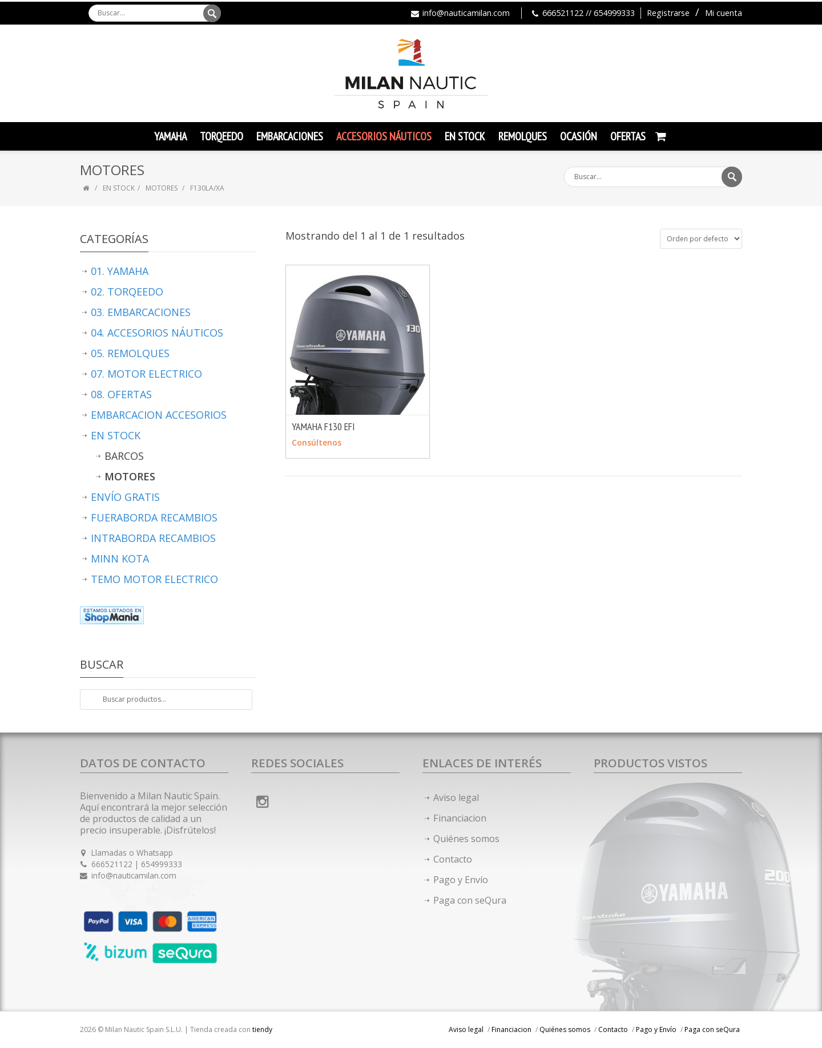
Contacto (452, 859)
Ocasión (578, 136)
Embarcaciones (289, 136)
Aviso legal (456, 797)
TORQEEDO (221, 136)
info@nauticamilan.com (466, 12)
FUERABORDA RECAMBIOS (154, 517)
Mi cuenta (723, 12)
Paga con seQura (469, 900)
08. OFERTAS (121, 394)
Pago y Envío (460, 879)
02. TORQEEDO (127, 291)
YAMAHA (170, 136)
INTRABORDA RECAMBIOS (153, 538)
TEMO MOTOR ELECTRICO (154, 579)
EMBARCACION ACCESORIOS (159, 415)
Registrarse (668, 12)
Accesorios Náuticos (384, 136)
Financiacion (459, 818)
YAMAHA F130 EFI (323, 426)
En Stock (465, 136)
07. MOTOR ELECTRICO (146, 374)
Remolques (522, 136)
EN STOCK (119, 188)
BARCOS (124, 456)
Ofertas (628, 136)
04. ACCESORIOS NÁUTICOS (157, 332)
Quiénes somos (466, 838)
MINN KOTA (120, 558)
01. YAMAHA (119, 271)
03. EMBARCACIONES (141, 312)
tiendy (262, 1029)
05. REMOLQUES (130, 353)
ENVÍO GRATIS (125, 497)
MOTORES (162, 188)
